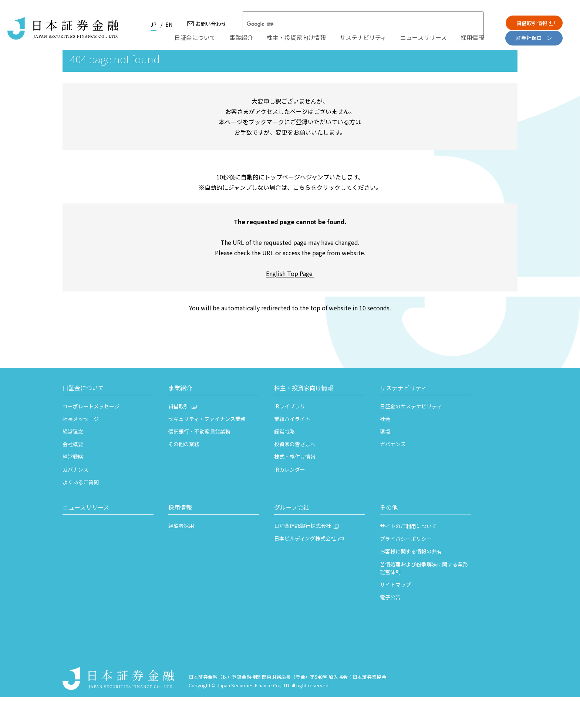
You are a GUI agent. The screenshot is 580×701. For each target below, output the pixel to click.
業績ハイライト (292, 422)
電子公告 (390, 600)
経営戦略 (73, 460)
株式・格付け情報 (295, 460)
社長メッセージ (81, 422)
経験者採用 (181, 529)
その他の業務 (183, 448)
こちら (302, 190)
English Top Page (290, 277)
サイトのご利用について (408, 529)
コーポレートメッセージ (91, 410)
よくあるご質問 (81, 485)
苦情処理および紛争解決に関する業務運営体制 (424, 571)
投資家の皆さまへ (295, 448)
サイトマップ (395, 588)
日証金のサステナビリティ (411, 410)
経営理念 (73, 435)
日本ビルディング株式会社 (305, 542)
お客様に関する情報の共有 (411, 555)
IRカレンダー (289, 473)
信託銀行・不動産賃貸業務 (199, 435)
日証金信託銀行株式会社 (302, 529)
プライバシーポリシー (406, 542)
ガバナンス (75, 473)
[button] (108, 392)
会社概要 (73, 448)
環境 (385, 435)
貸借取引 (178, 410)
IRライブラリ (289, 410)
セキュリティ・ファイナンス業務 (207, 422)
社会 (385, 422)
